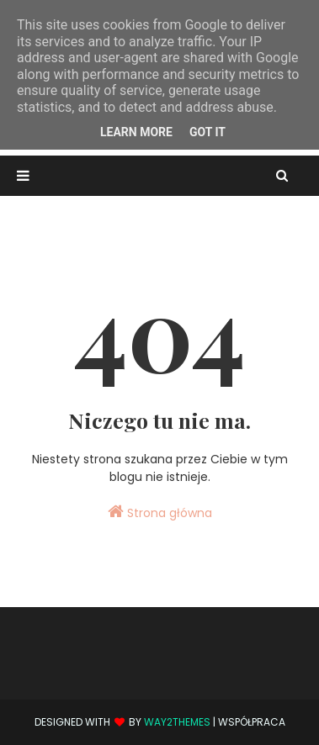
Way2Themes (177, 722)
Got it (207, 132)
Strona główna (160, 512)
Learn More (136, 132)
